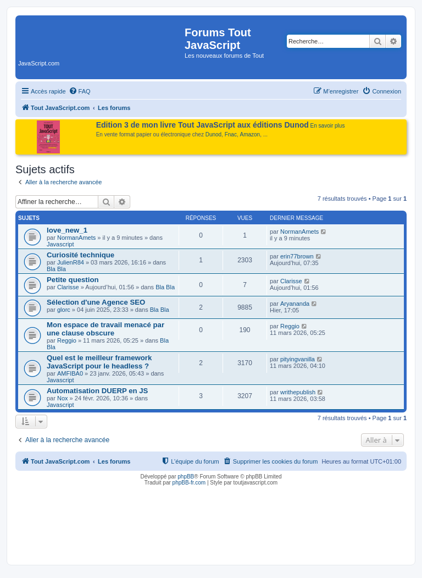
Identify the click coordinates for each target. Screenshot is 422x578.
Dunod (213, 134)
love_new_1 (67, 230)
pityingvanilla (297, 359)
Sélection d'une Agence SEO (96, 302)
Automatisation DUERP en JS (97, 391)
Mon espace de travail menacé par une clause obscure (105, 329)
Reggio (66, 340)
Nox (62, 398)
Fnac (231, 134)
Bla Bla (56, 269)
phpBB (185, 477)
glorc (63, 309)
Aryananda (294, 303)
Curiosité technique (80, 255)
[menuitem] (80, 91)
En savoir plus (327, 126)
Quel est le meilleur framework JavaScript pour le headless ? (99, 362)
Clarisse (68, 287)
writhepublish (297, 392)
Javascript (60, 244)
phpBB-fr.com (189, 483)
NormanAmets (76, 237)
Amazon (250, 134)
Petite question (73, 280)
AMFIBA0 (70, 373)
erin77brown (297, 256)
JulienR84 (70, 262)
